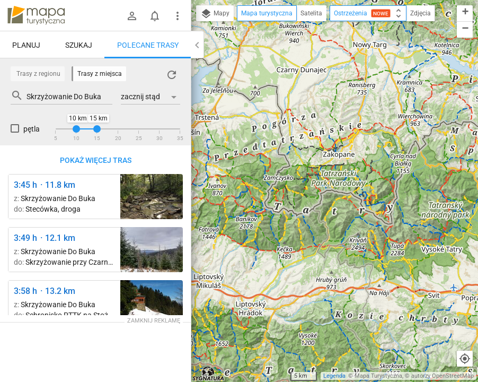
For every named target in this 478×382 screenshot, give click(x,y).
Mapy (214, 14)
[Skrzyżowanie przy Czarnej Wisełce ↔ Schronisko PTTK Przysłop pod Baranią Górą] (151, 196)
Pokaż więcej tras (95, 160)
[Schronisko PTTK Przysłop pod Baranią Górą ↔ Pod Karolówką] (151, 249)
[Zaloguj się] (131, 15)
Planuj (26, 45)
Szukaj (78, 45)
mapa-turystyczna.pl (36, 15)
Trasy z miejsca (99, 73)
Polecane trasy (148, 45)
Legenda (334, 375)
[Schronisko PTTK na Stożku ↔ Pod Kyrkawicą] (151, 302)
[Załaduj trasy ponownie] (171, 74)
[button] (465, 13)
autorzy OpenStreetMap (442, 375)
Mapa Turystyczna (378, 375)
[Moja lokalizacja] (465, 359)
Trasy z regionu (38, 73)
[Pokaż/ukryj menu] (177, 15)
